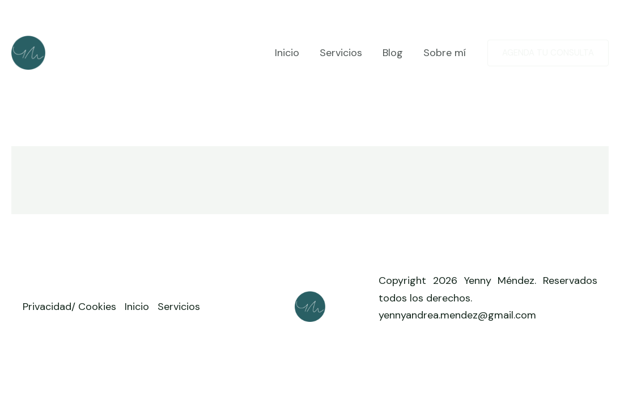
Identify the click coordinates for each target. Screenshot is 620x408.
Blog (393, 53)
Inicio (287, 53)
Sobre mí (444, 53)
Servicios (341, 53)
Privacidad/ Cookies (69, 306)
